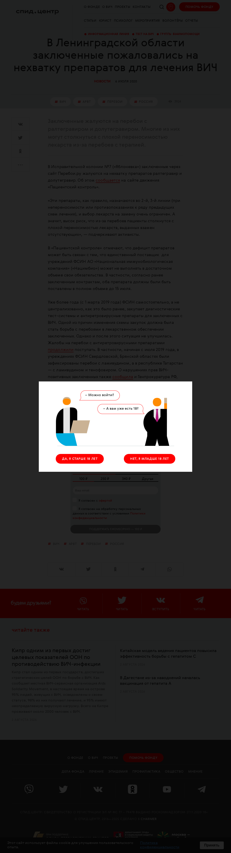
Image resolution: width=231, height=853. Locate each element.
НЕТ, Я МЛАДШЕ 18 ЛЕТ (149, 458)
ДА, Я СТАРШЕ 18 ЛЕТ (79, 458)
